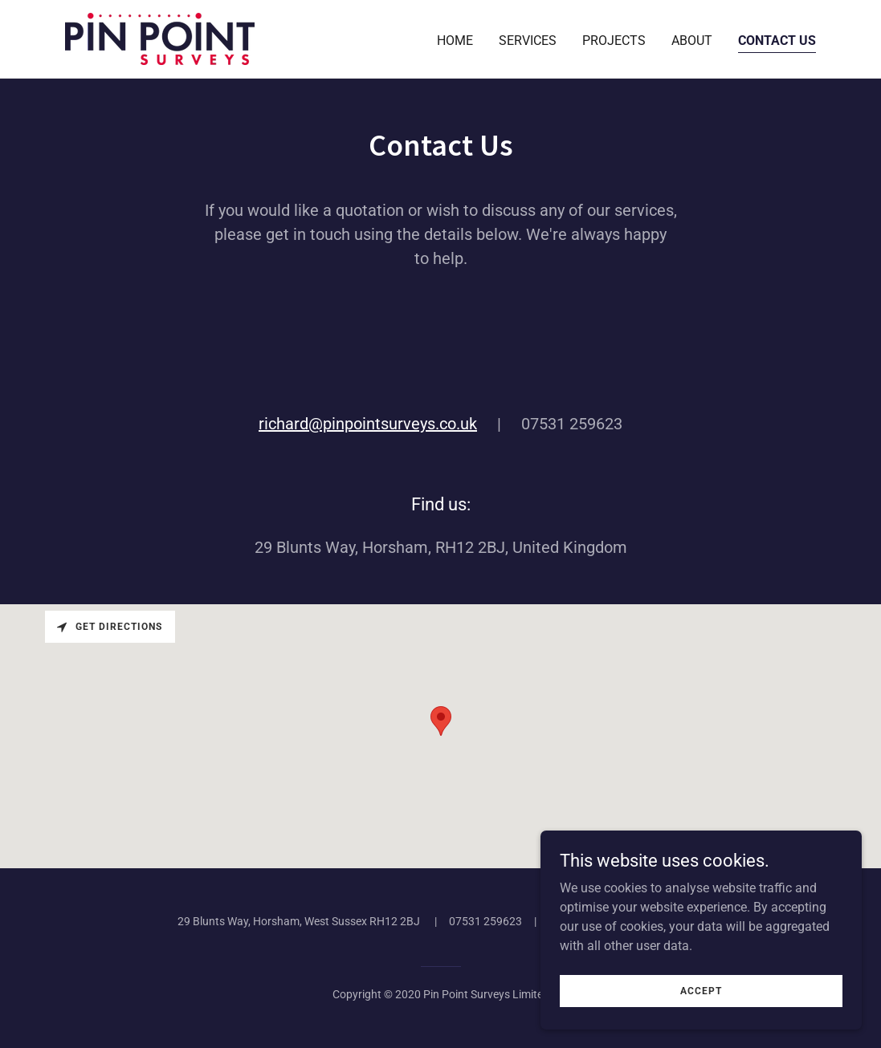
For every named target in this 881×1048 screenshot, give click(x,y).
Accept (701, 990)
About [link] (691, 40)
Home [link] (455, 40)
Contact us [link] (777, 40)
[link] (160, 38)
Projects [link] (614, 40)
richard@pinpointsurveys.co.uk (368, 423)
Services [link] (528, 40)
